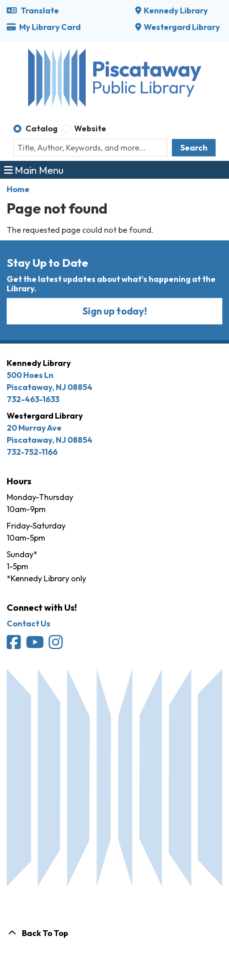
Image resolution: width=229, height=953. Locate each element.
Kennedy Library (176, 10)
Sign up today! (115, 311)
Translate (33, 10)
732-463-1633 (33, 399)
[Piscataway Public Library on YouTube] (36, 645)
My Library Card (44, 27)
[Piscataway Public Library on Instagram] (56, 645)
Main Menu (34, 169)
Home (18, 189)
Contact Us (28, 623)
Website (90, 128)
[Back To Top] (114, 933)
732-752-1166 (32, 452)
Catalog (41, 128)
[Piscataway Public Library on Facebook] (14, 645)
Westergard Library (182, 27)
